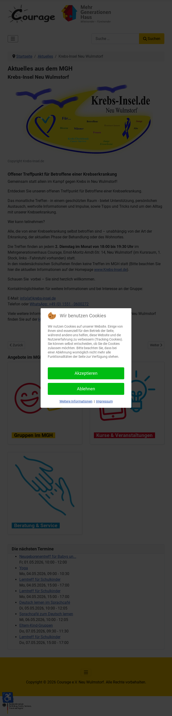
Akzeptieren (86, 373)
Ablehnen (86, 388)
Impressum (104, 401)
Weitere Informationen (75, 401)
